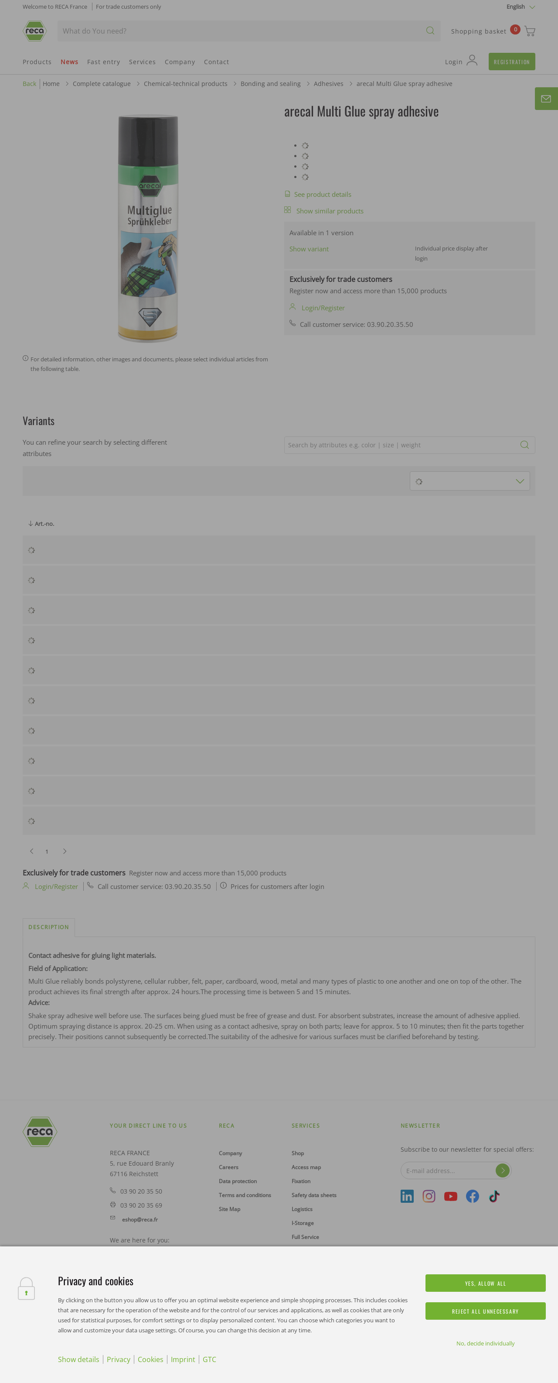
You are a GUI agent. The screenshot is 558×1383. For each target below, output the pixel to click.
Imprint (183, 1359)
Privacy (118, 1359)
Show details (78, 1359)
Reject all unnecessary (485, 1311)
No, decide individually (485, 1343)
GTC (209, 1359)
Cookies (150, 1359)
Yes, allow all (486, 1283)
